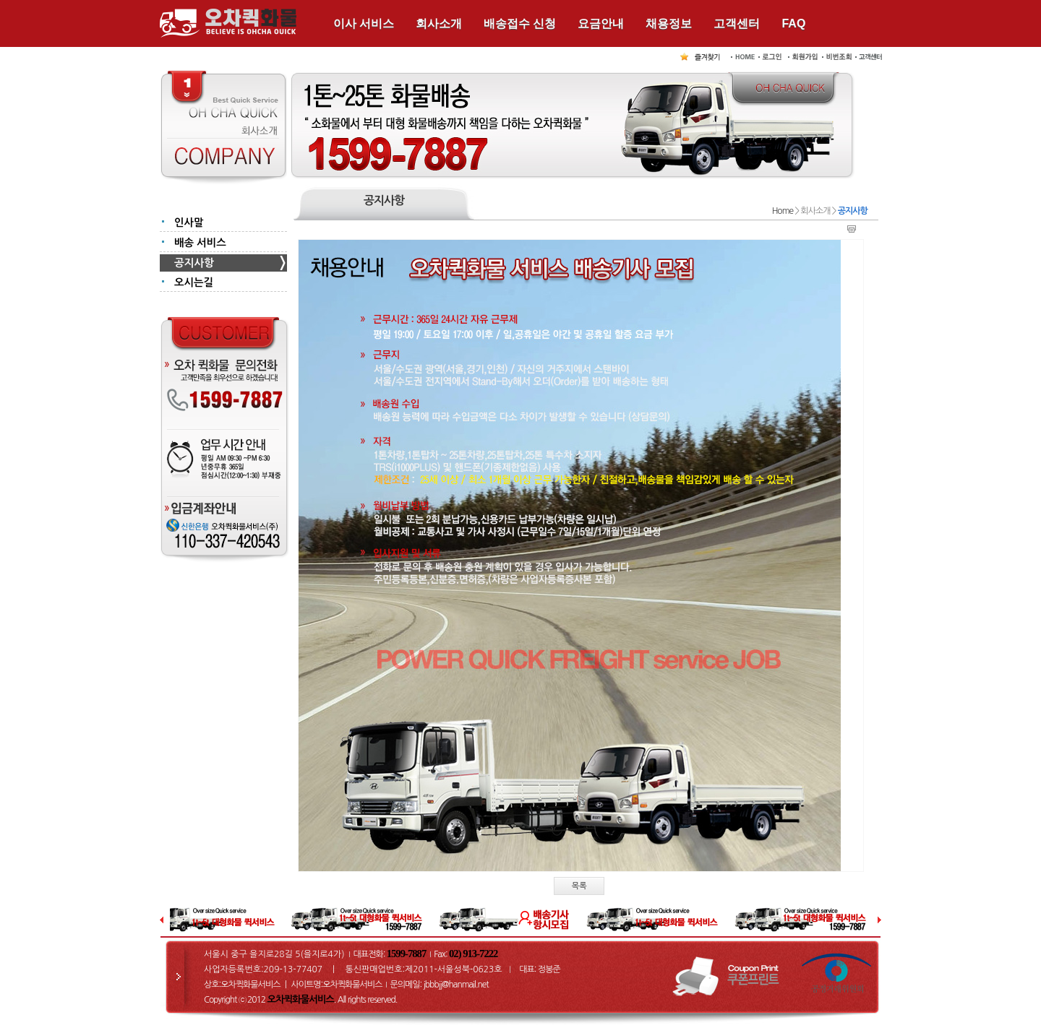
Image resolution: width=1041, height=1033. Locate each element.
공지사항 (194, 263)
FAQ (793, 23)
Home (782, 211)
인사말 (189, 222)
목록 (579, 886)
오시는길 (193, 282)
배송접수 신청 (520, 23)
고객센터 (737, 23)
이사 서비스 (363, 23)
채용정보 (669, 23)
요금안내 (601, 23)
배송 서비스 (200, 243)
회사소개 (439, 23)
